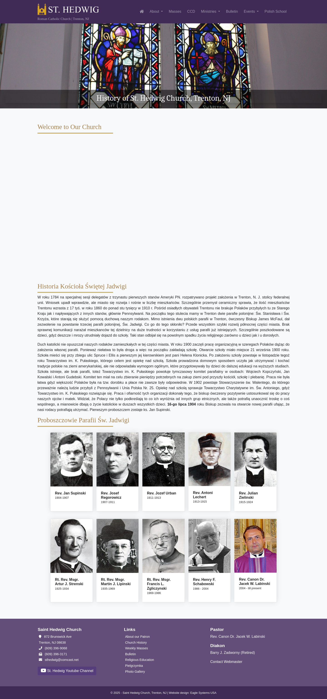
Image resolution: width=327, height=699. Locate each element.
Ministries (209, 11)
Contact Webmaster (226, 662)
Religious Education (139, 660)
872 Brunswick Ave (55, 636)
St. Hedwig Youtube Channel (67, 671)
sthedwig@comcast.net (59, 660)
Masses (175, 11)
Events (250, 11)
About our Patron (137, 636)
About (155, 11)
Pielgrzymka (134, 665)
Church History (136, 642)
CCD (191, 11)
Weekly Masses (136, 648)
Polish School (276, 11)
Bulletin (232, 11)
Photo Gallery (135, 671)
